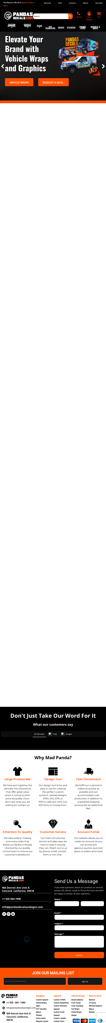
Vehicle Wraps (41, 985)
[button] (11, 27)
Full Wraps (75, 991)
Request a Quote (42, 1004)
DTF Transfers (41, 991)
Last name (85, 890)
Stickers (39, 998)
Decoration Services (43, 1007)
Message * (59, 916)
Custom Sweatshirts (61, 985)
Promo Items (41, 1001)
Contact (72, 3)
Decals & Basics (77, 982)
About (85, 3)
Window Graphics (95, 988)
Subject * (58, 906)
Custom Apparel (42, 982)
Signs (38, 988)
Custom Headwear (61, 1007)
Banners (92, 982)
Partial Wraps (76, 994)
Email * (57, 895)
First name (58, 890)
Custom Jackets (60, 1001)
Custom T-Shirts (60, 982)
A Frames (92, 985)
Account (99, 3)
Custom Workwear (60, 1010)
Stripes (73, 998)
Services (47, 3)
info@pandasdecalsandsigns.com (21, 990)
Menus (38, 994)
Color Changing (77, 988)
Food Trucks (76, 985)
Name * (58, 881)
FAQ (60, 3)
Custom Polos (59, 1004)
